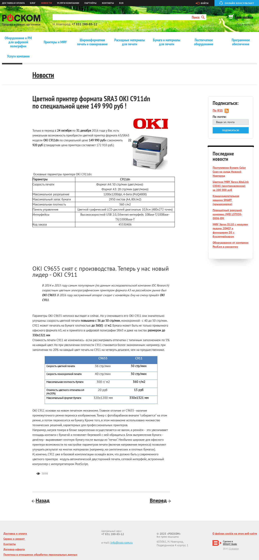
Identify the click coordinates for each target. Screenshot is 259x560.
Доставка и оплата (13, 3)
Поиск (198, 17)
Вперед (160, 500)
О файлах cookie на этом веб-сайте (234, 533)
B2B (121, 3)
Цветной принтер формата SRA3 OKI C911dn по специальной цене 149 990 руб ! (91, 102)
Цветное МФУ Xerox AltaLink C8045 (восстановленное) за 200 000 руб (231, 186)
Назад (41, 500)
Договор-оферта (14, 549)
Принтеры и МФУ (55, 42)
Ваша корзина (244, 17)
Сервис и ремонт (14, 539)
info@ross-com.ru (121, 542)
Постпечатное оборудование (203, 42)
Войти (204, 3)
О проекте (234, 549)
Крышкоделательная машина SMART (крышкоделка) (226, 200)
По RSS (218, 110)
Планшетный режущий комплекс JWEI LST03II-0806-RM (227, 214)
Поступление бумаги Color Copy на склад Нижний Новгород (229, 172)
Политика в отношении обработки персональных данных (40, 554)
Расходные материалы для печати (129, 42)
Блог (33, 3)
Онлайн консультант (239, 3)
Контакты (108, 3)
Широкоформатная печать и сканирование (92, 42)
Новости (46, 3)
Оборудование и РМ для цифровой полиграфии (18, 42)
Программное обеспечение (241, 42)
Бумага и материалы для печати (166, 42)
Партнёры (90, 3)
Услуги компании (68, 3)
